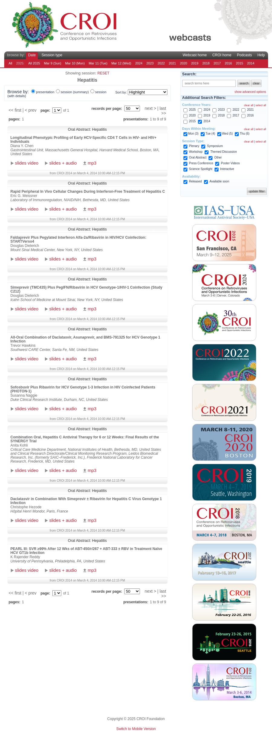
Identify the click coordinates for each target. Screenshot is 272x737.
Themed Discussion (223, 151)
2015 (239, 63)
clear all (248, 105)
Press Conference (201, 163)
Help (261, 55)
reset (103, 73)
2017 (217, 63)
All (10, 63)
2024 (138, 63)
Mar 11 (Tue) (98, 63)
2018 (205, 63)
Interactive (227, 169)
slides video (26, 163)
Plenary (194, 146)
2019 (194, 63)
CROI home (221, 55)
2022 (161, 63)
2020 (183, 63)
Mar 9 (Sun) (52, 63)
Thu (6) (244, 133)
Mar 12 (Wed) (121, 63)
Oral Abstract (197, 157)
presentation (45, 92)
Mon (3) (193, 133)
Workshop (195, 151)
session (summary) (75, 92)
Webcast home (195, 55)
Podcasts (244, 55)
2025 (192, 109)
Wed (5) (227, 133)
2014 (250, 63)
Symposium (215, 146)
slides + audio (63, 163)
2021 (172, 63)
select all (260, 105)
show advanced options (250, 91)
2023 (150, 63)
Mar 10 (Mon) (75, 63)
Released (195, 181)
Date (32, 55)
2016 (228, 63)
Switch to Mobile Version (136, 729)
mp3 (92, 163)
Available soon (219, 181)
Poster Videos (230, 163)
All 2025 (34, 63)
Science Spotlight (200, 169)
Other (218, 157)
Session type (52, 55)
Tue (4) (210, 133)
